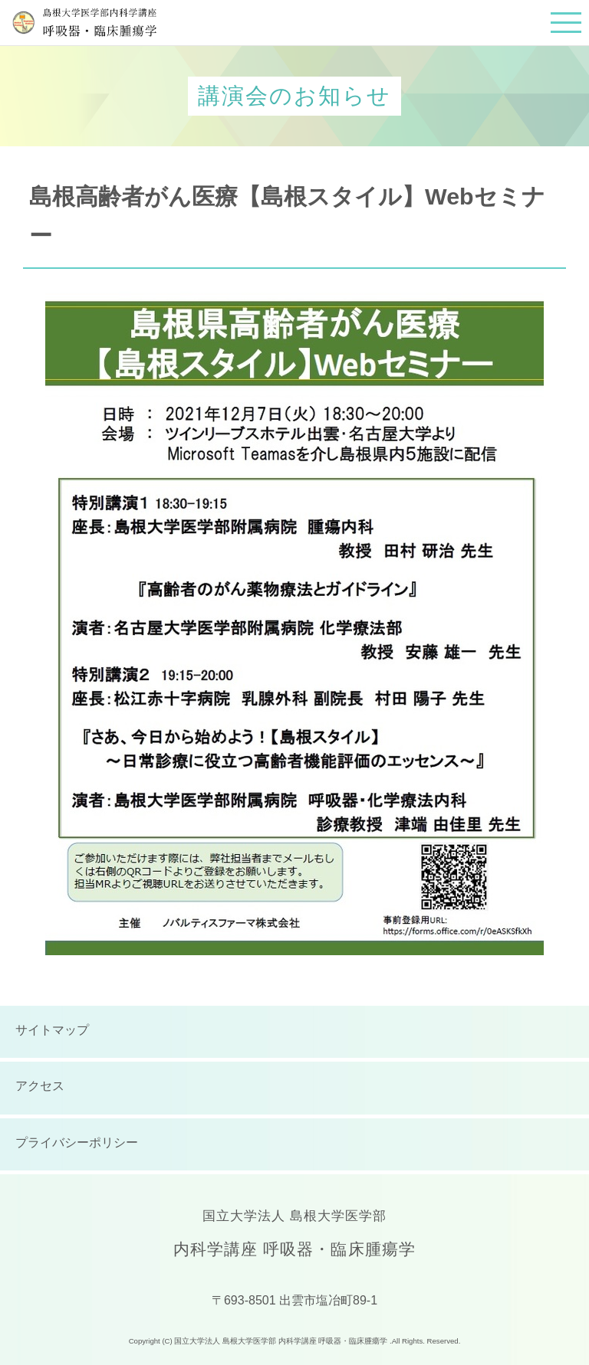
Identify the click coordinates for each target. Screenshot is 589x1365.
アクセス (39, 1085)
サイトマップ (52, 1029)
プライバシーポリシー (76, 1142)
